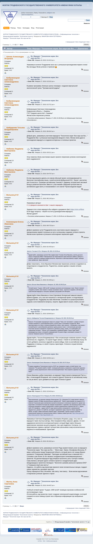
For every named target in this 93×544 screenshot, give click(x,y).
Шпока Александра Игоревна (14, 58)
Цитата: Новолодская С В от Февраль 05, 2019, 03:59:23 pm (45, 396)
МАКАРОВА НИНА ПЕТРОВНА (51, 36)
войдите (49, 12)
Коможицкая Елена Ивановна (13, 223)
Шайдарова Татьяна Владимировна (14, 129)
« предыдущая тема (71, 42)
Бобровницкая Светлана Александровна (12, 80)
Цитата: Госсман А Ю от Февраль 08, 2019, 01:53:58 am (43, 251)
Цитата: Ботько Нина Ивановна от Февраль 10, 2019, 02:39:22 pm (46, 284)
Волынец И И (12, 195)
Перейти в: (49, 522)
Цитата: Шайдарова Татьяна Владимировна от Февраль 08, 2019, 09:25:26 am (50, 318)
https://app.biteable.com (46, 415)
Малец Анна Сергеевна (10, 483)
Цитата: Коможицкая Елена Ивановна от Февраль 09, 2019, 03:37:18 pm (48, 362)
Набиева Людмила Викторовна (13, 150)
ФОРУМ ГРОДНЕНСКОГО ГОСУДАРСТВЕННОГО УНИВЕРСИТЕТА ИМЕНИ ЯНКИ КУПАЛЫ (42, 5)
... (12, 44)
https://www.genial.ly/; (78, 413)
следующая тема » (84, 42)
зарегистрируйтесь (27, 14)
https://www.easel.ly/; (34, 415)
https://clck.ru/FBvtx (77, 209)
